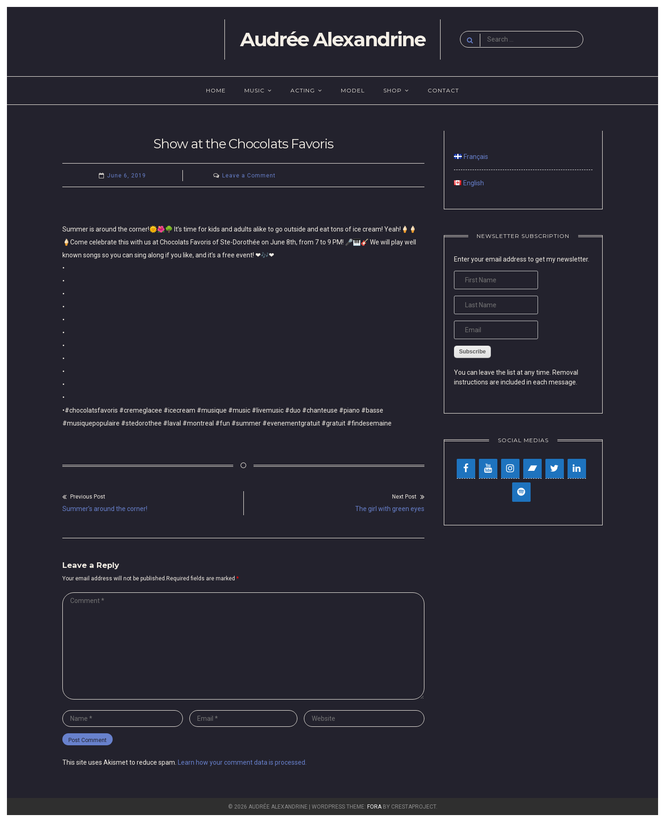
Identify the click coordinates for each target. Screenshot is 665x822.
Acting (302, 90)
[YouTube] (488, 468)
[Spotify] (521, 492)
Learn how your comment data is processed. (242, 762)
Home (216, 90)
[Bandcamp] (532, 468)
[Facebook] (466, 468)
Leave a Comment (249, 175)
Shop (392, 90)
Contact (443, 90)
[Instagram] (510, 468)
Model (353, 90)
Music (254, 90)
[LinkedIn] (577, 468)
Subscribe (472, 351)
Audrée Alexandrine (332, 39)
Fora (374, 807)
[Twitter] (554, 468)
